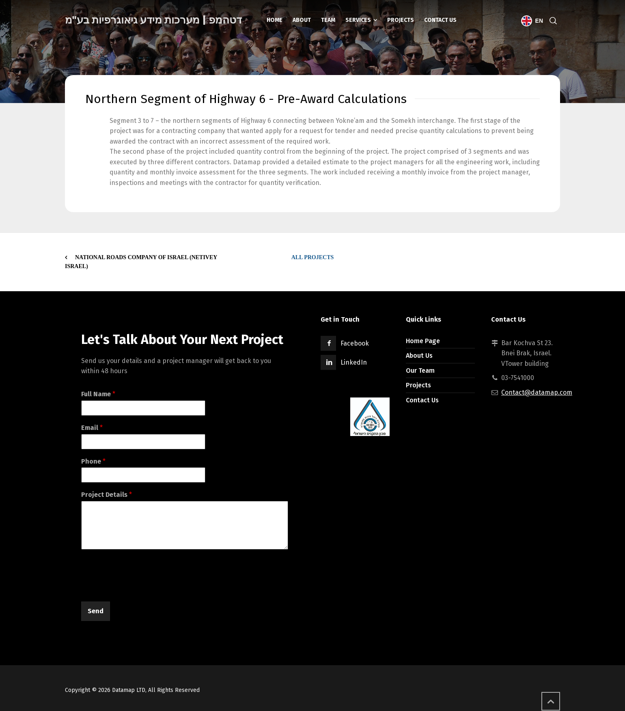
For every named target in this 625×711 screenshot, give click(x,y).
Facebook (355, 343)
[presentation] (143, 588)
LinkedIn (354, 362)
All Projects (312, 257)
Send (95, 611)
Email (92, 428)
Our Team (420, 370)
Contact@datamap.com (536, 392)
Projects (418, 385)
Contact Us (422, 400)
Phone (93, 461)
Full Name (98, 394)
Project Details (106, 494)
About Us (419, 355)
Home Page (423, 341)
